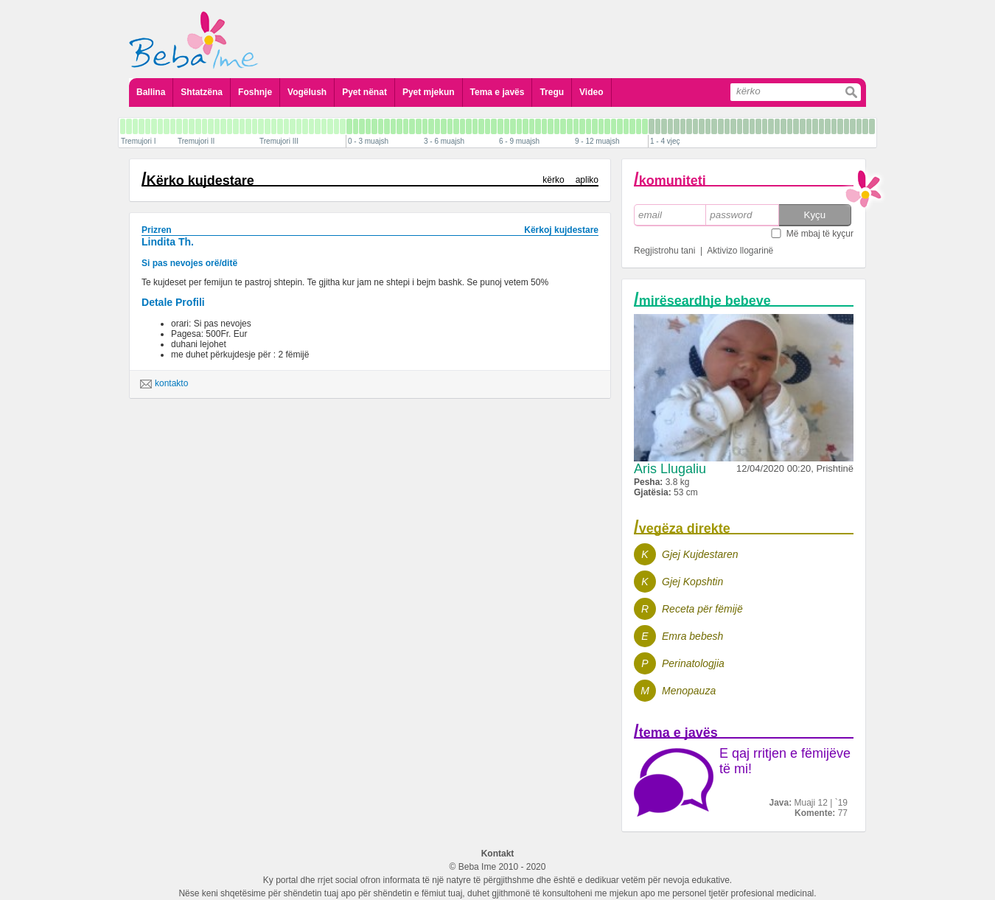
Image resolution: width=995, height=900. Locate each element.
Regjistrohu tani (664, 250)
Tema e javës (497, 92)
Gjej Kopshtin (692, 581)
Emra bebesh (692, 636)
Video (591, 92)
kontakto (164, 384)
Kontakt (497, 853)
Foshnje (255, 92)
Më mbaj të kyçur (819, 234)
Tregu (552, 92)
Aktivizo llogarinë (740, 250)
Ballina (150, 92)
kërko (553, 180)
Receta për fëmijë (702, 609)
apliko (587, 180)
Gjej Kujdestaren (700, 554)
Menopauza (689, 691)
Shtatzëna (202, 92)
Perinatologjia (693, 663)
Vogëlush (307, 92)
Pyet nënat (364, 92)
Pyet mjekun (428, 92)
